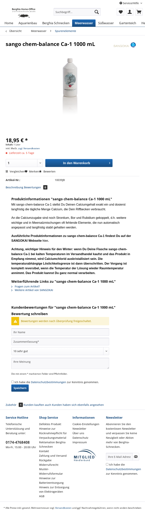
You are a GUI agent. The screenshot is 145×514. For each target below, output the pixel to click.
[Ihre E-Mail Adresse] (119, 456)
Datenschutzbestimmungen (48, 382)
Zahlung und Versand (53, 455)
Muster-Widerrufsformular (51, 471)
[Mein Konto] (129, 12)
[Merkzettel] (120, 12)
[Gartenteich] (127, 23)
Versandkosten (63, 507)
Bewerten (47, 171)
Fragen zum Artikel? (25, 286)
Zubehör (15, 405)
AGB (41, 496)
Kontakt (44, 451)
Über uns (78, 433)
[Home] (9, 23)
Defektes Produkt (50, 424)
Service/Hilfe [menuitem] (130, 3)
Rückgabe (45, 460)
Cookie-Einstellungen (85, 424)
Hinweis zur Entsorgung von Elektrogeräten (54, 489)
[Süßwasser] (106, 23)
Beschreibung (14, 187)
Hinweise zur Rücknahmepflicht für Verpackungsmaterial (53, 433)
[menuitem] (77, 13)
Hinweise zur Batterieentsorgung (51, 480)
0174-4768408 (18, 442)
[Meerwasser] (84, 23)
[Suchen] (97, 12)
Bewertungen (35, 187)
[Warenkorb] (139, 12)
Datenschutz (80, 437)
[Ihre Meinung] (60, 363)
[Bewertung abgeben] (60, 351)
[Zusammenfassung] (60, 341)
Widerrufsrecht (48, 465)
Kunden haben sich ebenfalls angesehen (78, 405)
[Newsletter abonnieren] (136, 456)
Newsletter (79, 428)
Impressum (79, 442)
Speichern (20, 388)
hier (45, 240)
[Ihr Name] (60, 332)
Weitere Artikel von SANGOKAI (32, 290)
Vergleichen (15, 171)
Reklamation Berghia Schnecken (52, 444)
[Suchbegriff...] (77, 12)
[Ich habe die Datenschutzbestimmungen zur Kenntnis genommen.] (12, 382)
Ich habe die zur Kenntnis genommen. (57, 382)
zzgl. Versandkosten (29, 148)
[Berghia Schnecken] (56, 23)
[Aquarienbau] (28, 23)
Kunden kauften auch (37, 405)
